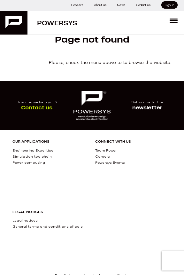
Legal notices (25, 220)
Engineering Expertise (32, 150)
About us (100, 5)
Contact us (143, 5)
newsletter (147, 107)
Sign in (169, 5)
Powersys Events (110, 162)
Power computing (28, 162)
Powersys (57, 23)
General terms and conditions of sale (47, 226)
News (121, 5)
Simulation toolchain (32, 156)
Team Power (106, 150)
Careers (77, 5)
